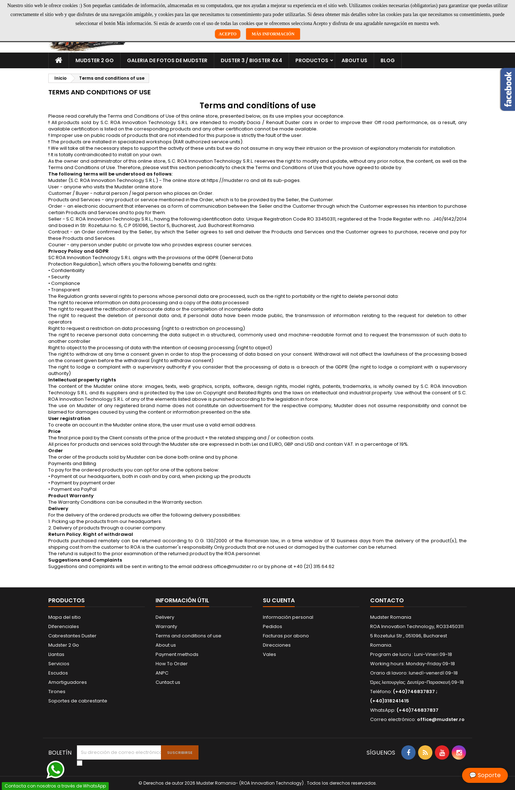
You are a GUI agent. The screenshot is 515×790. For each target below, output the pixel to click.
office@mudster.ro (441, 719)
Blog (388, 60)
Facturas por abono (286, 635)
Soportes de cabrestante (77, 700)
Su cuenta (279, 600)
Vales (269, 654)
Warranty (166, 626)
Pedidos (272, 626)
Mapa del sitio (64, 617)
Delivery (165, 617)
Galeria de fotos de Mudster (167, 60)
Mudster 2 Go (94, 60)
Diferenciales (63, 626)
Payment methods (177, 654)
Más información (273, 33)
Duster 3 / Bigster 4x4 (251, 60)
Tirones (56, 691)
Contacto (387, 600)
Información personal (288, 617)
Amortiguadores (67, 682)
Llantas (56, 654)
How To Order (172, 663)
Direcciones (277, 645)
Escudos (58, 673)
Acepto (228, 33)
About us (354, 60)
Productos (311, 60)
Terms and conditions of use (188, 635)
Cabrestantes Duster (72, 635)
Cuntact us (168, 682)
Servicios (58, 663)
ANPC (162, 673)
